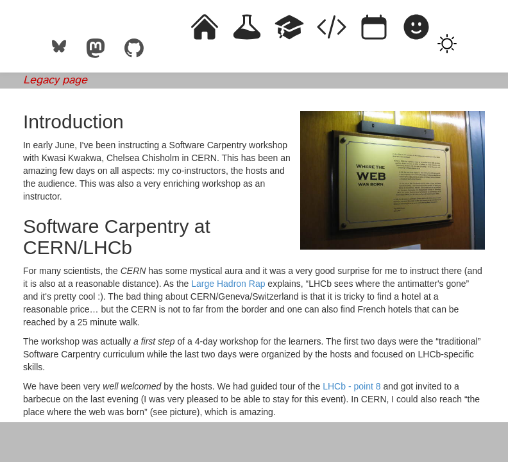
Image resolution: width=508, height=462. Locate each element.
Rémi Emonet (57, 23)
